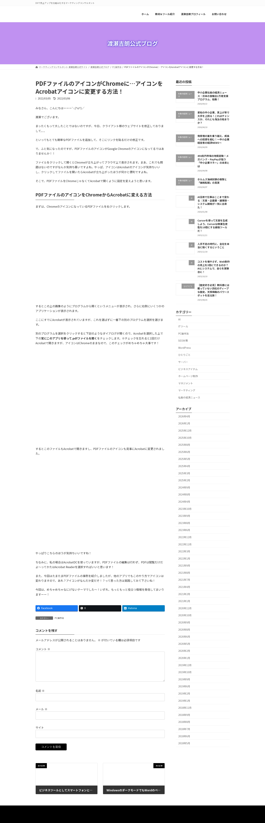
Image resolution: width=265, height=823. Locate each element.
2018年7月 (184, 729)
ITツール (183, 326)
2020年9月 (184, 622)
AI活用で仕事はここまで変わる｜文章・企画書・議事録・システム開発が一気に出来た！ (213, 202)
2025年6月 (184, 452)
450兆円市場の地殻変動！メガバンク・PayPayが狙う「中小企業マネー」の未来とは (213, 161)
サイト (40, 733)
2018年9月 (184, 715)
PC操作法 (59, 617)
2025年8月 (184, 445)
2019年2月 (184, 693)
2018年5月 (184, 743)
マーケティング (186, 390)
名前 (40, 696)
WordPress (184, 347)
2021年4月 (184, 587)
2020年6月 (184, 636)
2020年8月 (184, 629)
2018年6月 (184, 736)
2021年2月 (184, 594)
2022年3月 (184, 551)
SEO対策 (183, 340)
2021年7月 (184, 580)
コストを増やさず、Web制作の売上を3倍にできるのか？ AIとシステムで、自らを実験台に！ (213, 267)
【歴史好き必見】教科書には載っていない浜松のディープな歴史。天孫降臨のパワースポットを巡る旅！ (213, 290)
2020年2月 (184, 651)
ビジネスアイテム (188, 369)
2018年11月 (185, 708)
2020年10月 (185, 615)
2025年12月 (185, 430)
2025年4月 (184, 466)
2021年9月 (184, 565)
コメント (43, 649)
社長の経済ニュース (189, 397)
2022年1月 (184, 558)
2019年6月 (184, 686)
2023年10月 (185, 509)
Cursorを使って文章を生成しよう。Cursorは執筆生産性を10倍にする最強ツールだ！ (212, 225)
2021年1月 (184, 601)
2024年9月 (184, 487)
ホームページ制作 (188, 376)
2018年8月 (184, 722)
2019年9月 (184, 679)
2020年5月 (184, 643)
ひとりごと (184, 355)
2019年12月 (185, 665)
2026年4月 (184, 416)
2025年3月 (184, 473)
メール (41, 715)
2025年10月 (185, 437)
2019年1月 (184, 700)
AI (179, 319)
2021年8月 (184, 572)
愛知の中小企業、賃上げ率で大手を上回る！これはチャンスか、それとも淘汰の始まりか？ (213, 118)
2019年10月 (185, 672)
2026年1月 (184, 423)
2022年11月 (185, 544)
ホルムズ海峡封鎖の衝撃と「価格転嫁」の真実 (212, 181)
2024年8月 (184, 494)
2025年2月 (184, 480)
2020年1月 (184, 658)
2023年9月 (184, 516)
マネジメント (185, 383)
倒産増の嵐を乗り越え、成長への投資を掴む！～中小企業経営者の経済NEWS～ (213, 139)
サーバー (183, 362)
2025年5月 (184, 459)
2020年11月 (185, 608)
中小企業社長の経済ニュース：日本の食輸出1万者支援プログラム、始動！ (212, 96)
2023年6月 (184, 530)
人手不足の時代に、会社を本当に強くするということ (213, 245)
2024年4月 (184, 501)
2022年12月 (185, 537)
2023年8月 (184, 523)
